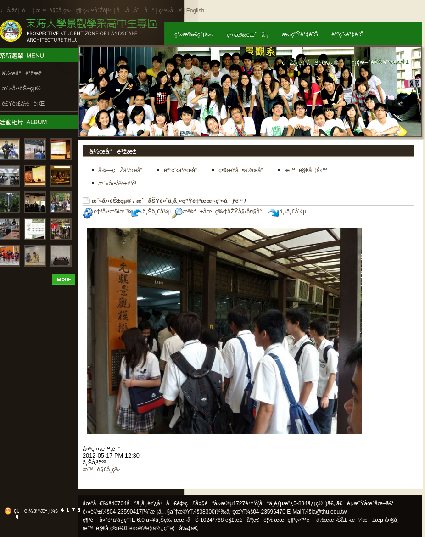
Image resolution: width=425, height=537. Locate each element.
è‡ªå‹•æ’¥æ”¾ (107, 211)
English (195, 10)
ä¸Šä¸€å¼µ (151, 211)
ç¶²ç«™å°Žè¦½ (93, 10)
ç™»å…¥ (170, 10)
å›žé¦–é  (19, 10)
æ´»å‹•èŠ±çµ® (112, 200)
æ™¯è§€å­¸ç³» (54, 10)
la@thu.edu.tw (329, 512)
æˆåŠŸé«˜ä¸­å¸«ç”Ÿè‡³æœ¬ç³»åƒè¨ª (189, 200)
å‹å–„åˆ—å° (135, 10)
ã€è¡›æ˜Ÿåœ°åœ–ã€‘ (364, 503)
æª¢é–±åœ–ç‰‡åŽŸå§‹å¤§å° (219, 211)
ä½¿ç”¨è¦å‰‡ (172, 528)
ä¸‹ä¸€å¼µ (287, 211)
